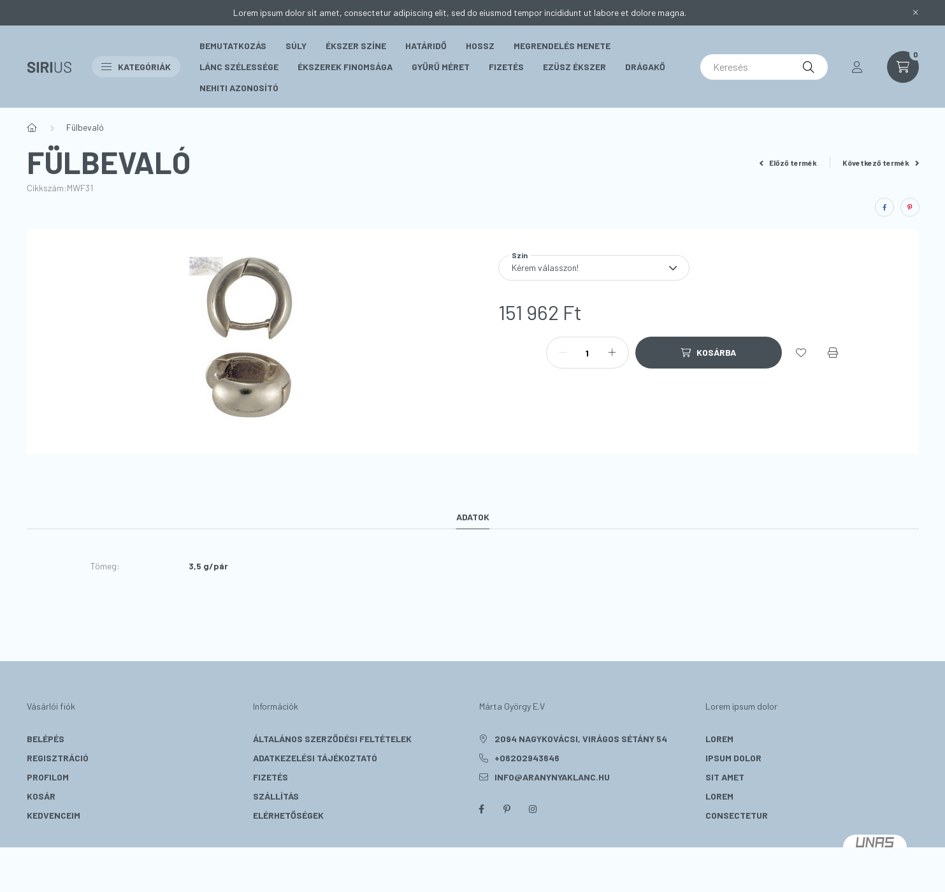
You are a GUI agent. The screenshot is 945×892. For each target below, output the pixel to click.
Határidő (426, 45)
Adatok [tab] (472, 516)
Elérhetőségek (288, 815)
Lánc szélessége (238, 66)
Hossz (480, 45)
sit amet (724, 776)
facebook (481, 809)
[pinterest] (910, 207)
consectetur (736, 815)
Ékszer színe (356, 45)
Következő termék (880, 162)
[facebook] (884, 207)
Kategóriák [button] (136, 66)
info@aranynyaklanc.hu (552, 776)
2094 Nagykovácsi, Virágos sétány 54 (580, 738)
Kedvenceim (53, 815)
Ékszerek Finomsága (345, 66)
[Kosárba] (708, 353)
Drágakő (645, 66)
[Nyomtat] (833, 352)
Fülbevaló (85, 127)
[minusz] (562, 352)
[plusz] (612, 352)
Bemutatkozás (232, 45)
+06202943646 (526, 757)
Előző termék (788, 162)
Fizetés (506, 66)
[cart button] (903, 67)
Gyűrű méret (441, 66)
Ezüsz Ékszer (574, 66)
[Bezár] (915, 12)
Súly (296, 45)
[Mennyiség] (587, 352)
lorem (719, 738)
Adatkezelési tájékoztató (315, 757)
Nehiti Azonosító (238, 87)
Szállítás (276, 796)
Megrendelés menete (562, 45)
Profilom (48, 776)
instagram (532, 809)
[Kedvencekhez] (801, 352)
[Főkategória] (32, 128)
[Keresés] (764, 67)
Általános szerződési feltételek (332, 738)
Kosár (41, 796)
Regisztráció (58, 757)
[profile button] (857, 67)
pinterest (507, 809)
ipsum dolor (733, 757)
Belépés (45, 738)
